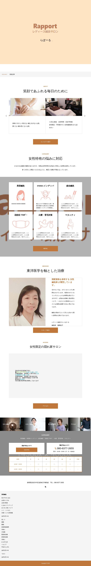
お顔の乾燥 (5, 503)
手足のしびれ (5, 547)
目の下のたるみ (6, 498)
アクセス (45, 406)
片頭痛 (3, 532)
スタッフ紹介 (45, 330)
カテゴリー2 (5, 516)
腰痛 (3, 522)
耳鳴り (3, 529)
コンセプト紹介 (45, 142)
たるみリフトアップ (7, 505)
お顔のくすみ (5, 500)
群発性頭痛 (5, 537)
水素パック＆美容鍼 (7, 512)
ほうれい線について (7, 508)
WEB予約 (26, 449)
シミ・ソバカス (6, 510)
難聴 (3, 524)
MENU (45, 248)
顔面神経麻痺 (5, 527)
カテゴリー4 (5, 557)
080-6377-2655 (21, 372)
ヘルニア (4, 544)
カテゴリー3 (5, 550)
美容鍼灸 (4, 494)
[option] (45, 74)
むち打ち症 (5, 542)
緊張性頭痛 (5, 534)
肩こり (3, 519)
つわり (3, 553)
